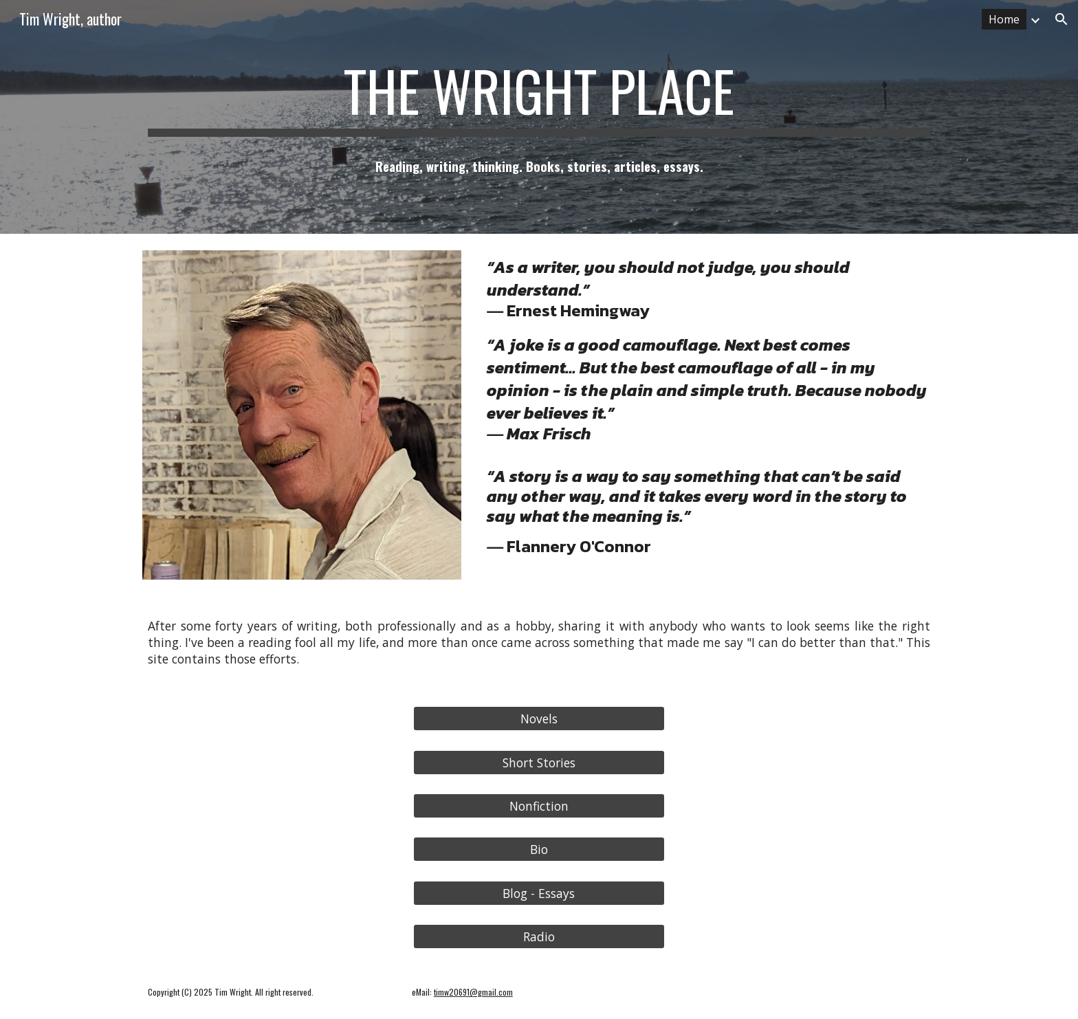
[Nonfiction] (538, 806)
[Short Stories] (538, 762)
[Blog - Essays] (538, 892)
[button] (1061, 19)
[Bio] (538, 849)
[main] (539, 96)
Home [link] (1004, 19)
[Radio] (538, 936)
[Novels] (538, 718)
